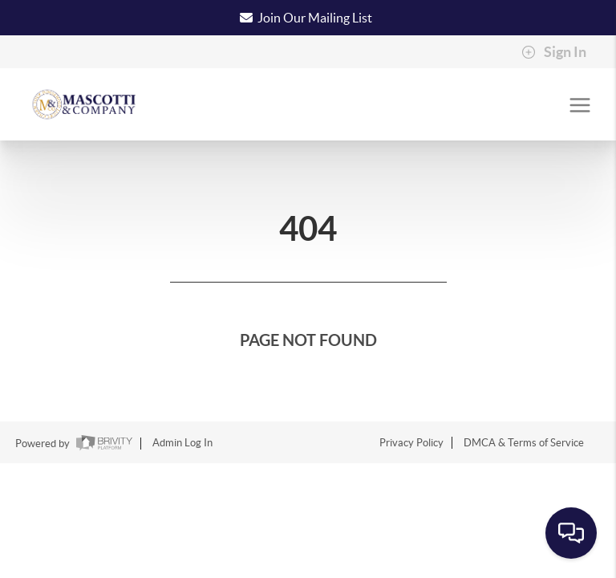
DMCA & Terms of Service (524, 443)
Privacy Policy (411, 443)
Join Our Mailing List (314, 17)
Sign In (553, 52)
